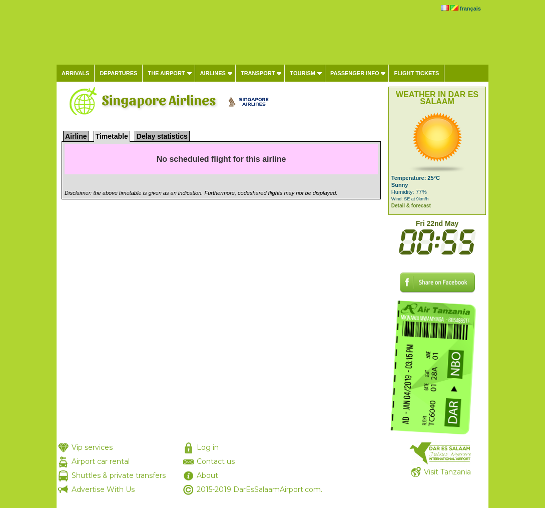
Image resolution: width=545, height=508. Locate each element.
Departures (118, 73)
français (470, 9)
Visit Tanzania (447, 471)
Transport (258, 73)
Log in (208, 447)
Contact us (216, 461)
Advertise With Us (103, 489)
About (207, 475)
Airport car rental (101, 461)
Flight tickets (416, 73)
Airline (76, 136)
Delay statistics (162, 136)
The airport (166, 73)
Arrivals (75, 73)
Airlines (213, 73)
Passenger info (354, 73)
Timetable (112, 136)
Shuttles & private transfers (119, 475)
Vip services (92, 447)
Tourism (302, 73)
